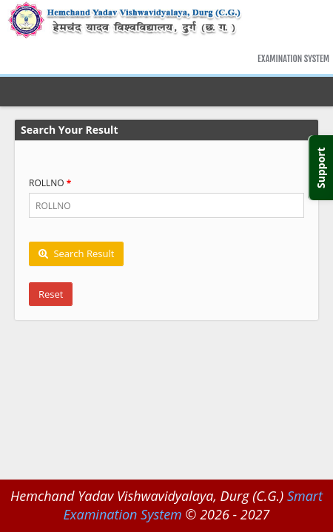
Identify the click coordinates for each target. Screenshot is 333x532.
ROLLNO (46, 183)
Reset (50, 294)
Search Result (76, 253)
